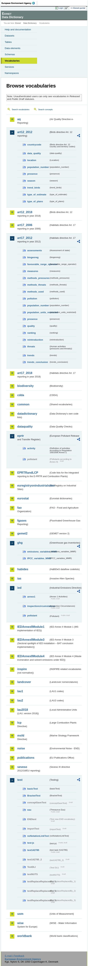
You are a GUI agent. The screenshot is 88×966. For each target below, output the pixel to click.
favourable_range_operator (38, 264)
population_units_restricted (38, 312)
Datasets (9, 35)
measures (32, 271)
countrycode (34, 144)
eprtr (20, 435)
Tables (8, 42)
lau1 (20, 691)
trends (30, 355)
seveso (22, 766)
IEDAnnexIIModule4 (30, 656)
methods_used (35, 291)
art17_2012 (24, 237)
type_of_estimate (36, 194)
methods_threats (36, 284)
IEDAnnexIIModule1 (30, 626)
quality (31, 326)
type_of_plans (35, 201)
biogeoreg (33, 257)
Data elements (12, 48)
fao (19, 507)
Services (9, 67)
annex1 (31, 596)
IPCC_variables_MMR (38, 558)
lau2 (20, 700)
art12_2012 (24, 132)
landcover (24, 682)
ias (19, 578)
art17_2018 (24, 373)
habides (22, 569)
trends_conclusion (37, 362)
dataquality (25, 426)
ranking (31, 333)
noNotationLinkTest (38, 836)
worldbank (24, 935)
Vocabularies (12, 60)
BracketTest (33, 795)
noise (21, 748)
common (23, 404)
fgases (22, 520)
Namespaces (12, 73)
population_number (38, 167)
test (19, 779)
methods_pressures (38, 278)
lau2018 (22, 709)
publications (25, 757)
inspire (22, 669)
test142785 (33, 850)
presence (32, 173)
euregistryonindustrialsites (33, 485)
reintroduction (35, 339)
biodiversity (25, 385)
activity (31, 448)
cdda (20, 395)
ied (19, 587)
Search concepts (45, 109)
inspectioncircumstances (38, 606)
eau (29, 809)
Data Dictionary (30, 23)
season (31, 180)
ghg (20, 542)
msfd (20, 735)
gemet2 (22, 533)
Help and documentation (18, 29)
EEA (19, 3)
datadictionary (27, 413)
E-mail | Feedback (14, 955)
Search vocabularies (20, 109)
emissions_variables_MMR (38, 551)
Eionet (18, 23)
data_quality (34, 153)
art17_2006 (24, 225)
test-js (30, 842)
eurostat (23, 498)
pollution (32, 298)
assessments (34, 250)
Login (61, 8)
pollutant (32, 615)
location (31, 160)
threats (31, 346)
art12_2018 (24, 212)
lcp (19, 722)
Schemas (10, 54)
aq (19, 119)
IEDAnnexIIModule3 (30, 639)
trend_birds (33, 187)
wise (20, 923)
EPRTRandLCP (27, 472)
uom (20, 913)
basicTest (32, 788)
